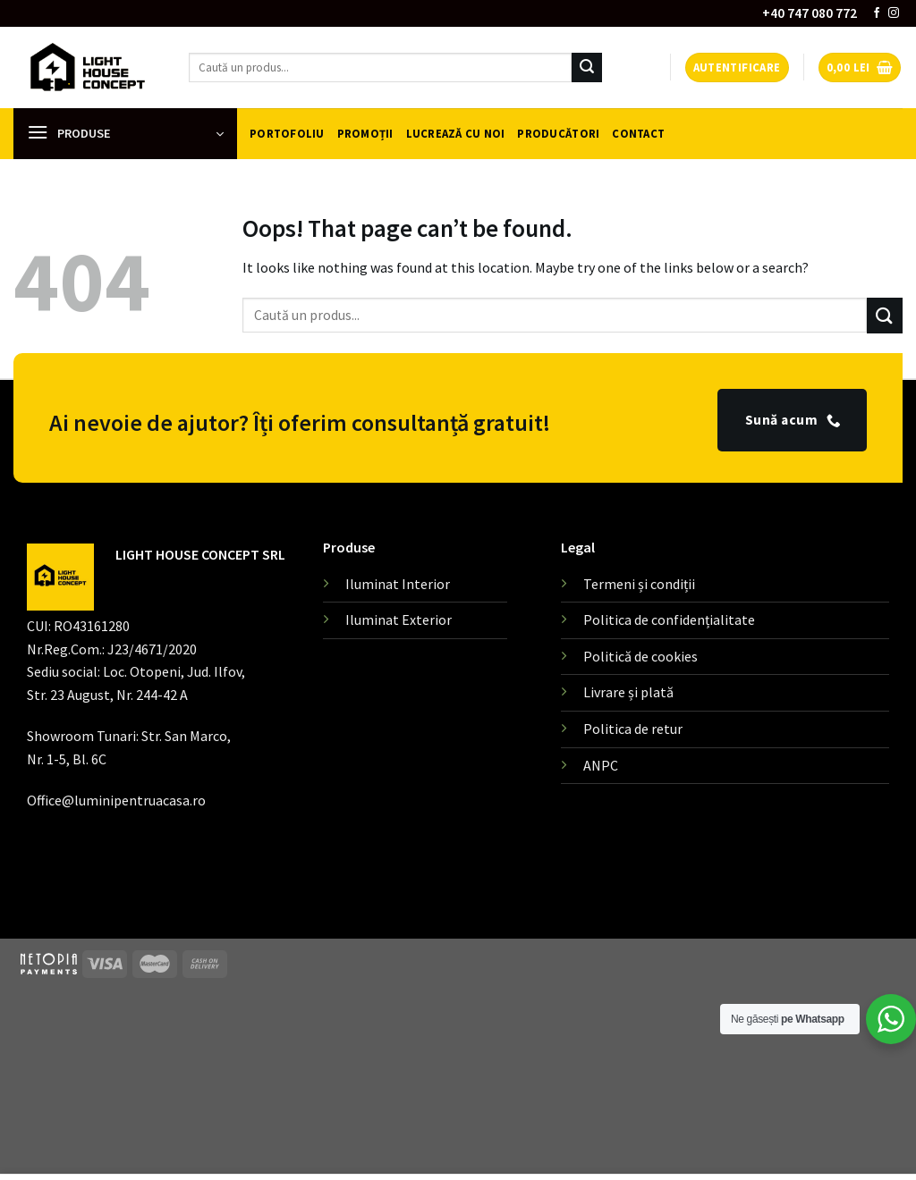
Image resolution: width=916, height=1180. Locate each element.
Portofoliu (287, 133)
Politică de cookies (640, 656)
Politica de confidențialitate (669, 619)
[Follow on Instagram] (893, 13)
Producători (558, 133)
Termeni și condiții (639, 584)
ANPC (600, 765)
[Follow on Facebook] (876, 13)
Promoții (365, 133)
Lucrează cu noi (455, 133)
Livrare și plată (628, 692)
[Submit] (587, 68)
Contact (638, 133)
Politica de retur (633, 729)
